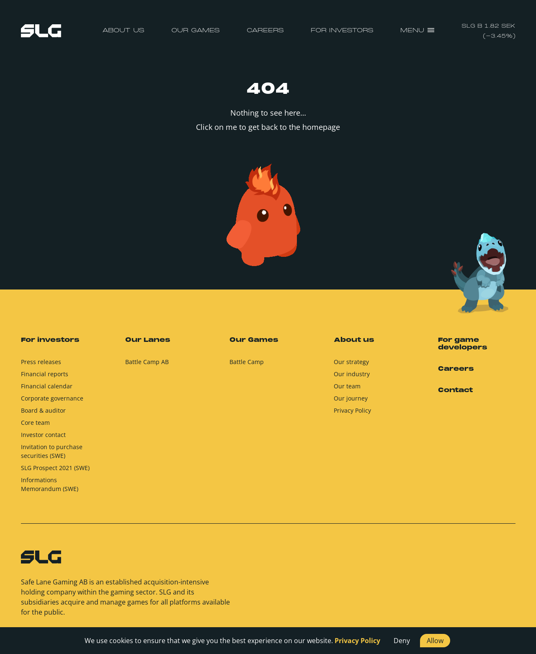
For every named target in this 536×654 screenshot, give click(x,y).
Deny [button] (402, 640)
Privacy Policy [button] (357, 640)
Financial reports (44, 374)
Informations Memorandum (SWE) (49, 484)
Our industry (352, 374)
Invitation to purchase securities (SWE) (51, 451)
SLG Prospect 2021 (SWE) (55, 468)
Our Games (195, 30)
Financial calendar (46, 386)
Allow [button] (435, 640)
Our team (347, 386)
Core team (35, 423)
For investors (342, 30)
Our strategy (351, 362)
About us (123, 30)
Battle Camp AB (147, 362)
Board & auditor (43, 410)
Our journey (351, 398)
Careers (265, 30)
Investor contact (43, 435)
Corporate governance (52, 398)
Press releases (41, 362)
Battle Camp (246, 362)
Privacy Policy (352, 410)
